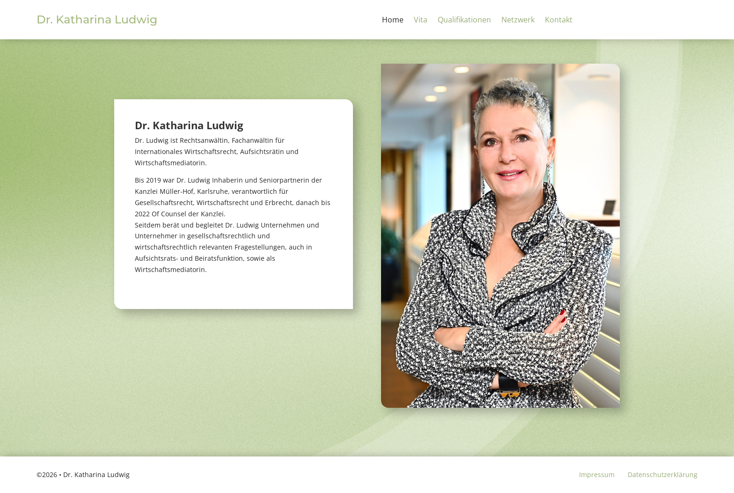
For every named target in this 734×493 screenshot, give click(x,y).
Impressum (597, 474)
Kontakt (559, 20)
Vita (420, 20)
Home (393, 20)
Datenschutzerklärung (662, 474)
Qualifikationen (464, 20)
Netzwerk (518, 20)
